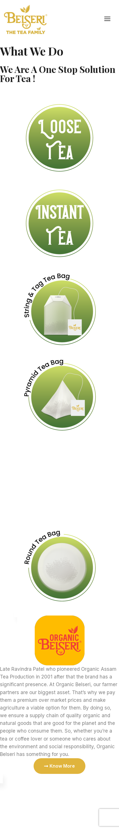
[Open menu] (110, 19)
